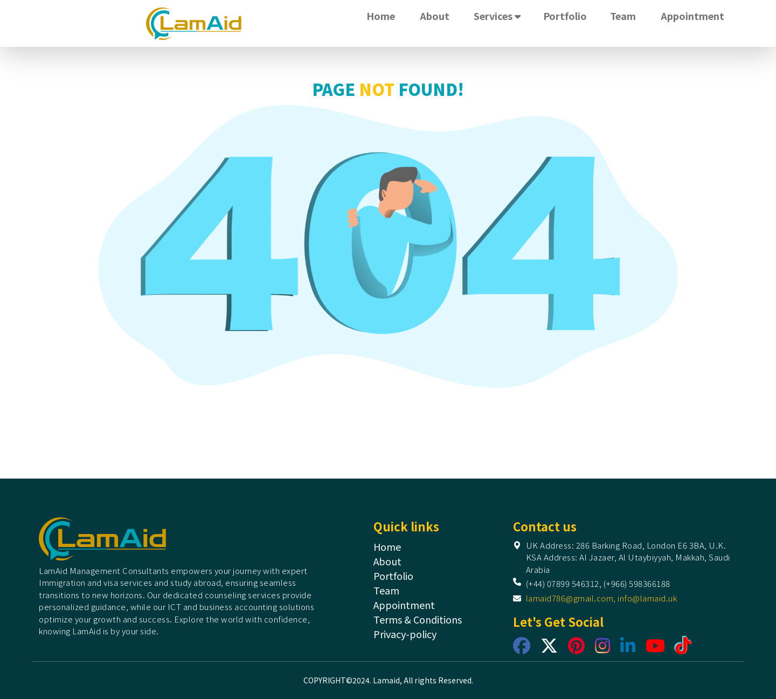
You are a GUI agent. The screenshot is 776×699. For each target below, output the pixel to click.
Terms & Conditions (417, 619)
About (434, 16)
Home (380, 16)
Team (623, 16)
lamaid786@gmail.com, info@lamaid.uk (601, 598)
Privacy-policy (404, 634)
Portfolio (565, 16)
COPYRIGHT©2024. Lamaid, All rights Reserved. (388, 680)
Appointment (692, 16)
